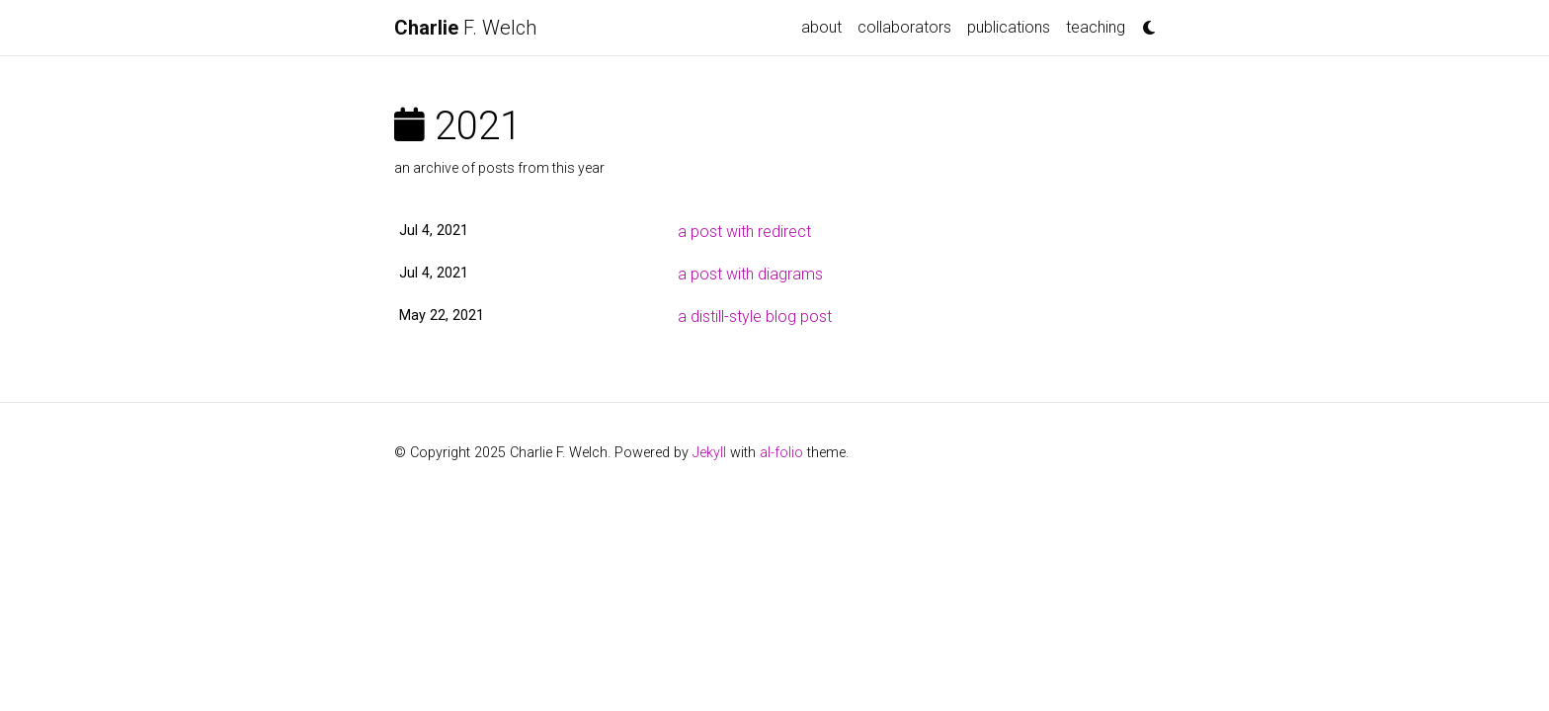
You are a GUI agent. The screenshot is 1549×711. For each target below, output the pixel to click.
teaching (1095, 27)
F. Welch (465, 28)
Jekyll (709, 452)
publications (1008, 27)
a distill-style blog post (755, 316)
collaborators (904, 27)
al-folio (781, 452)
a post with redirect (744, 231)
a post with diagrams (750, 274)
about (821, 27)
